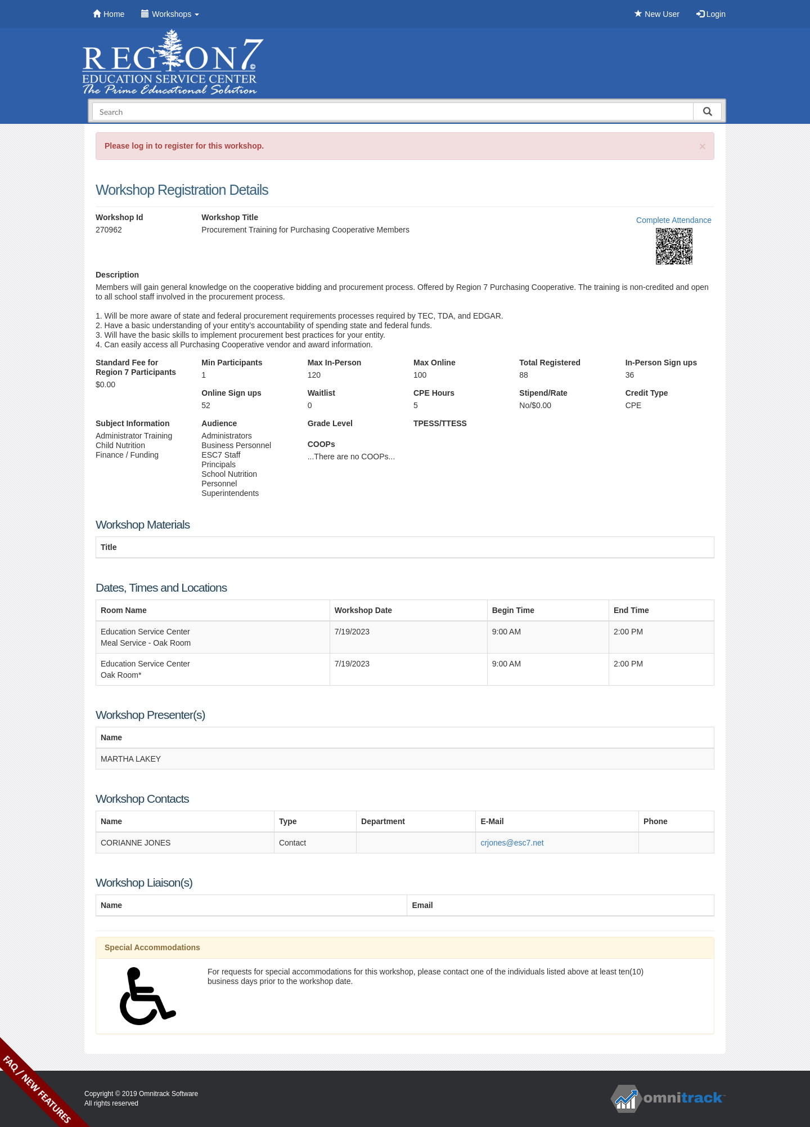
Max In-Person (335, 362)
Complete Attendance (674, 220)
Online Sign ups (231, 392)
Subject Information (132, 423)
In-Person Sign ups (662, 362)
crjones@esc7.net (511, 842)
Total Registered (549, 362)
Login (711, 14)
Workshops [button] (170, 14)
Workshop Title (229, 217)
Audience (219, 423)
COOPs (321, 444)
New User (656, 14)
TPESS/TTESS (440, 423)
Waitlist (321, 392)
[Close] (702, 146)
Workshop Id (119, 217)
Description (117, 274)
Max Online (434, 362)
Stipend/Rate (543, 392)
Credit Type (647, 392)
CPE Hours (433, 392)
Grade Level (330, 423)
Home (108, 14)
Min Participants (231, 362)
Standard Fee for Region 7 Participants (136, 367)
